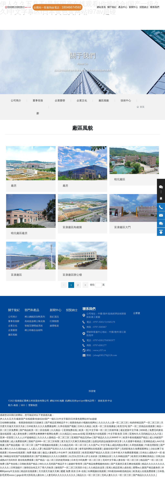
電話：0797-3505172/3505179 (101, 322)
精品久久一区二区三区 (89, 475)
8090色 (144, 430)
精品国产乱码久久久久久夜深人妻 (61, 448)
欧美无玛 (121, 426)
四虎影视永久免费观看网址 (135, 448)
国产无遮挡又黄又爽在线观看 (126, 464)
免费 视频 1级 (34, 452)
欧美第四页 (75, 452)
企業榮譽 (60, 100)
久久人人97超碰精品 (25, 437)
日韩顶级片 (17, 467)
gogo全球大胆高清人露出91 (30, 475)
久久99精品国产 (121, 456)
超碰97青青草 (75, 464)
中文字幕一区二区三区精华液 (104, 430)
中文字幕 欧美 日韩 (118, 433)
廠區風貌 (104, 100)
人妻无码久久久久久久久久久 (61, 475)
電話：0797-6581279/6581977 (101, 340)
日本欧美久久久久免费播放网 (42, 426)
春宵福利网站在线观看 (90, 448)
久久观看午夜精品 (132, 441)
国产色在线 (12, 464)
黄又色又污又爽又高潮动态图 (76, 441)
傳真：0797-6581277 (97, 345)
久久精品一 (56, 430)
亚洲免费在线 (70, 430)
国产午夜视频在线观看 (46, 445)
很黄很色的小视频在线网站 (83, 422)
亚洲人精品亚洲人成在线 (119, 467)
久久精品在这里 (97, 467)
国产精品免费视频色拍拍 (97, 464)
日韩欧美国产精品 (28, 464)
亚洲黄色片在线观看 (96, 433)
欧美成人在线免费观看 (144, 471)
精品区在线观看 (29, 471)
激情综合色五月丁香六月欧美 (39, 467)
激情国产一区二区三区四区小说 (71, 467)
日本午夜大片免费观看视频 (125, 452)
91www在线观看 (17, 452)
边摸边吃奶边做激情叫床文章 (107, 441)
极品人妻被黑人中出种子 (55, 452)
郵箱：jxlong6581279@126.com (102, 355)
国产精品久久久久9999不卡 (107, 437)
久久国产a (94, 445)
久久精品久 (65, 433)
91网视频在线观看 (97, 471)
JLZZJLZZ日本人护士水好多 (83, 456)
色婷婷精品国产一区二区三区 (145, 422)
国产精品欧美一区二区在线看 (35, 430)
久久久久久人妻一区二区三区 (114, 422)
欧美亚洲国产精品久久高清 (96, 452)
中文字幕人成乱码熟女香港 (114, 445)
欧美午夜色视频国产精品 (135, 437)
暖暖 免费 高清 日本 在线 (73, 471)
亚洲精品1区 (105, 456)
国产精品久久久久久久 (144, 475)
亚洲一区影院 (7, 437)
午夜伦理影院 (152, 445)
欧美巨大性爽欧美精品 (143, 456)
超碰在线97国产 (112, 448)
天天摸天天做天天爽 (49, 471)
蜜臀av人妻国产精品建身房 (147, 467)
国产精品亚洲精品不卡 (56, 422)
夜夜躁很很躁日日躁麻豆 (31, 422)
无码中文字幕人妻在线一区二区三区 (120, 460)
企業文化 (82, 100)
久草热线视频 (137, 445)
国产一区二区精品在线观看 (141, 426)
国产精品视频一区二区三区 (20, 445)
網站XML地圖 (57, 401)
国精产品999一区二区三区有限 (44, 441)
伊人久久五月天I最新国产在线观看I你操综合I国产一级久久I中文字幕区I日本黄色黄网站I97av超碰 (48, 419)
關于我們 (82, 55)
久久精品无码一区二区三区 (73, 445)
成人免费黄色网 (19, 441)
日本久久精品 (85, 426)
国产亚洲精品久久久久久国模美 (51, 456)
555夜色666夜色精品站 (120, 471)
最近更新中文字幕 (129, 430)
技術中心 (126, 100)
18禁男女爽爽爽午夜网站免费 (44, 433)
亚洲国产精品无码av (81, 437)
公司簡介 (16, 100)
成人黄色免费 (20, 433)
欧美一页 (83, 430)
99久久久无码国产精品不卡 (53, 464)
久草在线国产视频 (67, 426)
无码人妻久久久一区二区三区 (117, 475)
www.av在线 (78, 433)
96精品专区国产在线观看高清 (19, 456)
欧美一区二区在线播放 (104, 426)
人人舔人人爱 (35, 448)
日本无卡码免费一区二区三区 (86, 460)
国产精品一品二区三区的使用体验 (53, 460)
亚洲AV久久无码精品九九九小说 (145, 433)
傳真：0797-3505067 (97, 327)
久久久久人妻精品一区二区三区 (54, 437)
